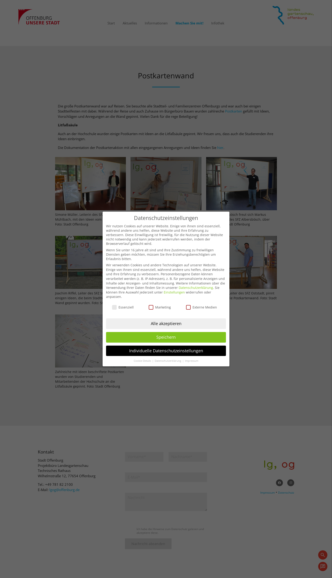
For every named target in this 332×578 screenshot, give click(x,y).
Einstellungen (174, 287)
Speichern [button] (166, 332)
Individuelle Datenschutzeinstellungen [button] (166, 346)
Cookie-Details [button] (143, 356)
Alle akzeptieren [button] (166, 319)
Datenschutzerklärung (196, 283)
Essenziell (123, 303)
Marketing (160, 303)
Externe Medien (201, 303)
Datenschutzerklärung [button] (168, 356)
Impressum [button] (191, 356)
